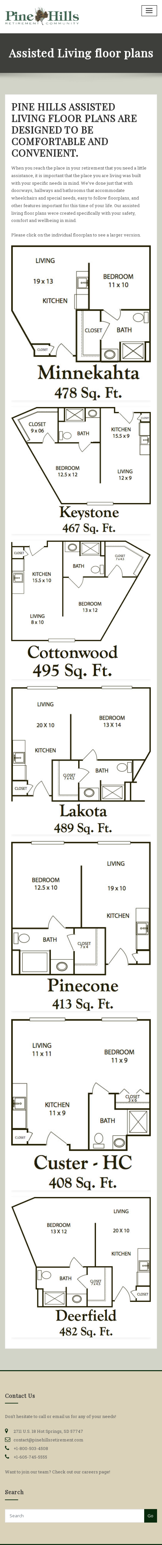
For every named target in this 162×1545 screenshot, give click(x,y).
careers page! (96, 1472)
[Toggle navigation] (149, 10)
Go (150, 1516)
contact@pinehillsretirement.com (48, 1440)
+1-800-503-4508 (31, 1448)
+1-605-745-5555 (30, 1457)
